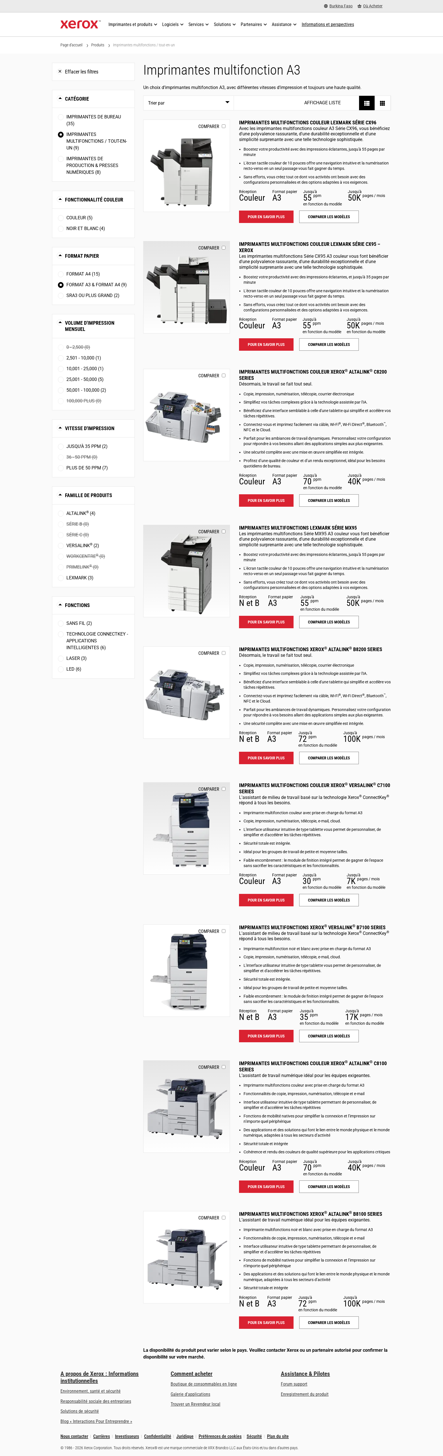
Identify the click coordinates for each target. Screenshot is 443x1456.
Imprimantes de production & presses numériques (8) (92, 165)
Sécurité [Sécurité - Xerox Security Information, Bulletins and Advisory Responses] (254, 1436)
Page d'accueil (71, 45)
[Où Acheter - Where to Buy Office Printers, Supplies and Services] (370, 6)
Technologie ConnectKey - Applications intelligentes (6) (97, 640)
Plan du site (278, 1436)
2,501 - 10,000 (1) (83, 358)
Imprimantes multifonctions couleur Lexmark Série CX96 (307, 122)
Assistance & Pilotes (305, 1373)
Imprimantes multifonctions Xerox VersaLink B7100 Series (312, 927)
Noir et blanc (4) (85, 228)
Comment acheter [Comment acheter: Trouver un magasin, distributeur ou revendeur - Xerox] (191, 1373)
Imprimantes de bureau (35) (93, 120)
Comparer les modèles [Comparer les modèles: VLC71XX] (329, 900)
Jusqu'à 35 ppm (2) (87, 446)
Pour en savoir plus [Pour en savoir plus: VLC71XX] (266, 900)
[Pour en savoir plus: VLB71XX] (186, 970)
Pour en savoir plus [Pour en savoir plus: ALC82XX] (266, 500)
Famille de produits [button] (88, 495)
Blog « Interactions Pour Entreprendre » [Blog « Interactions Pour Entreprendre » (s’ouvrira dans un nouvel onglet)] (96, 1421)
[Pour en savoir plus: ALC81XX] (186, 1106)
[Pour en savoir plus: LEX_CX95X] (186, 287)
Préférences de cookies (220, 1436)
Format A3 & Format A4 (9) (96, 284)
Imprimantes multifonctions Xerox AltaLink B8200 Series (310, 649)
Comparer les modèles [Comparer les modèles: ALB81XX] (329, 1322)
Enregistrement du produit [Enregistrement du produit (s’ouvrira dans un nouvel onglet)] (305, 1394)
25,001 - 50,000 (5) (85, 379)
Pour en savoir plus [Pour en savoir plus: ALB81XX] (266, 1322)
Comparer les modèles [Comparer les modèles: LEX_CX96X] (329, 216)
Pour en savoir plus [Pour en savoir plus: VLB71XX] (266, 1036)
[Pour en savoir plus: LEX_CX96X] (186, 166)
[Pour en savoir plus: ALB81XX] (186, 1257)
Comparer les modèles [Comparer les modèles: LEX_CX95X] (329, 344)
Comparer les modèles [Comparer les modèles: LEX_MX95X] (329, 622)
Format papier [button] (82, 256)
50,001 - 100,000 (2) (86, 390)
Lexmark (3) (80, 577)
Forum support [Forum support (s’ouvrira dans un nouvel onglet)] (294, 1384)
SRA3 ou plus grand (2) (93, 295)
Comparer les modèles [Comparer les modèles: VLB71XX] (329, 1036)
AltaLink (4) (80, 513)
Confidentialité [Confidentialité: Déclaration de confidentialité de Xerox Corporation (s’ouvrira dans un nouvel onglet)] (157, 1436)
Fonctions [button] (77, 605)
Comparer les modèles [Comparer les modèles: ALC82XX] (329, 500)
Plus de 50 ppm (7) (87, 468)
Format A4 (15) (83, 274)
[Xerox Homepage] (80, 24)
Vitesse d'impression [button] (89, 428)
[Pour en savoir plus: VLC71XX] (186, 828)
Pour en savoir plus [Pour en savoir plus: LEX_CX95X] (266, 344)
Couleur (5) (79, 217)
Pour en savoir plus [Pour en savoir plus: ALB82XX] (266, 758)
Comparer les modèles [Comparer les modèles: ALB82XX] (329, 758)
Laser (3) (76, 658)
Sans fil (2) (79, 623)
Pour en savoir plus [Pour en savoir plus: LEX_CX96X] (266, 216)
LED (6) (73, 669)
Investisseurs (127, 1436)
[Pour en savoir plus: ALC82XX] (186, 415)
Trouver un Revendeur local (195, 1404)
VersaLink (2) (82, 545)
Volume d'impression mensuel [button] (89, 326)
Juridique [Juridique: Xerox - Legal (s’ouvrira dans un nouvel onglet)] (185, 1436)
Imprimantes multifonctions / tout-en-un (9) (96, 141)
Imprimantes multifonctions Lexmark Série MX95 (298, 528)
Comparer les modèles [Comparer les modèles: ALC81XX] (329, 1186)
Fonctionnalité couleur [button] (94, 200)
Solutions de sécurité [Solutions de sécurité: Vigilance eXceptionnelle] (79, 1411)
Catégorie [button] (77, 99)
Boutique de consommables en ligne (204, 1384)
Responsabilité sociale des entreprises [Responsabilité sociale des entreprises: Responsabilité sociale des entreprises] (95, 1401)
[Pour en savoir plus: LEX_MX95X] (186, 571)
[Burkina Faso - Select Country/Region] (338, 6)
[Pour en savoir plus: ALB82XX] (186, 692)
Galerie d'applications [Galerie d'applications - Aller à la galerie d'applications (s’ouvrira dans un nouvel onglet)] (190, 1394)
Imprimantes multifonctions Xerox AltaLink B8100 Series (310, 1214)
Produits (97, 45)
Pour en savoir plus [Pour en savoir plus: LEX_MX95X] (266, 622)
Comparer (208, 126)
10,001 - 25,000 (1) (85, 368)
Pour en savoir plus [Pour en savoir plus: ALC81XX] (266, 1186)
